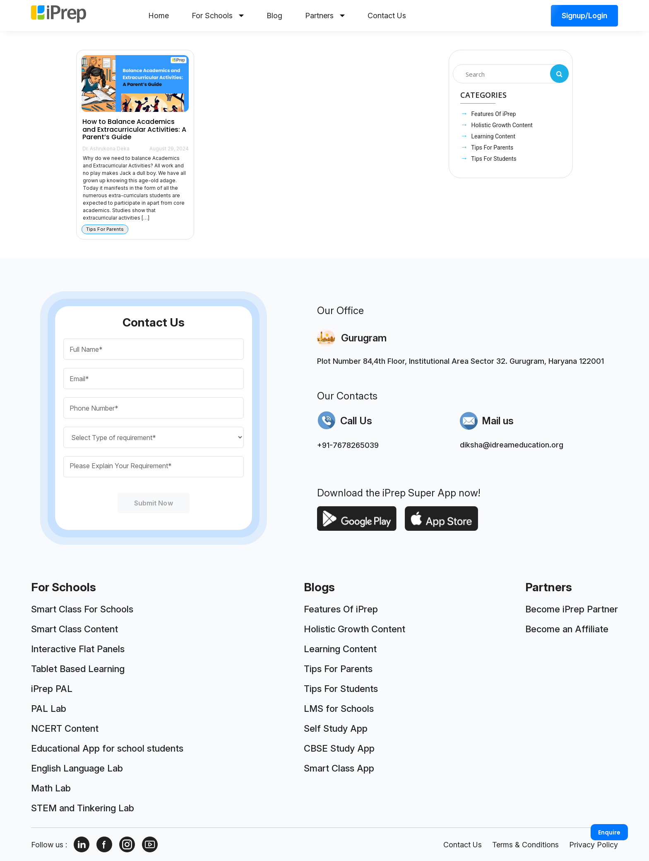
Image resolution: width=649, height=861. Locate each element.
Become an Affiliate (566, 629)
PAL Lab (48, 708)
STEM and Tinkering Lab (82, 808)
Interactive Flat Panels (78, 648)
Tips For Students (493, 158)
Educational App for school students (107, 748)
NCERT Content (65, 728)
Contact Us (387, 15)
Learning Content (492, 136)
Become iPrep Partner (571, 609)
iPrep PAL (51, 688)
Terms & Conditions (525, 844)
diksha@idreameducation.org (511, 444)
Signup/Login (584, 15)
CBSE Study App (339, 748)
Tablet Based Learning (78, 668)
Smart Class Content (74, 629)
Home (158, 15)
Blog (274, 15)
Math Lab (51, 788)
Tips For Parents (491, 147)
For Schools (218, 15)
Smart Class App (339, 768)
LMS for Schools (339, 708)
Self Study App (336, 728)
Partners (325, 15)
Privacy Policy (593, 844)
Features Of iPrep (493, 114)
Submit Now (153, 503)
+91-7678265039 (348, 445)
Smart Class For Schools (82, 609)
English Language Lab (77, 768)
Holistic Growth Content (501, 125)
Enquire (609, 832)
